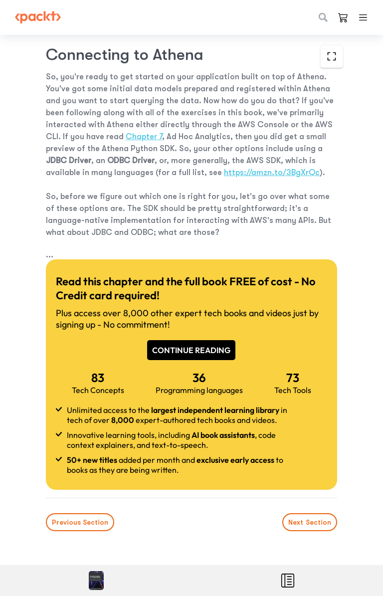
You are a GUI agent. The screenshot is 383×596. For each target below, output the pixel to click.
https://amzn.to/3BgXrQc (272, 172)
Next (309, 522)
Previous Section (80, 522)
